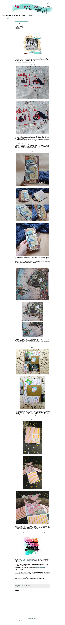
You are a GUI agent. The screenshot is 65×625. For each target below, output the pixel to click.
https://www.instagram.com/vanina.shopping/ (25, 560)
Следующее (16, 616)
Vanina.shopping (29, 559)
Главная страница (5, 18)
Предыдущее (48, 616)
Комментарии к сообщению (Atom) (24, 620)
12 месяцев (18, 586)
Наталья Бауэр (32, 265)
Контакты (27, 18)
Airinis (32, 419)
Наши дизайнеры (22, 18)
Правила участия (16, 18)
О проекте (10, 18)
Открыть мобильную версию (32, 618)
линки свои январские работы (40, 567)
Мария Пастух (32, 64)
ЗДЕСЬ (25, 574)
